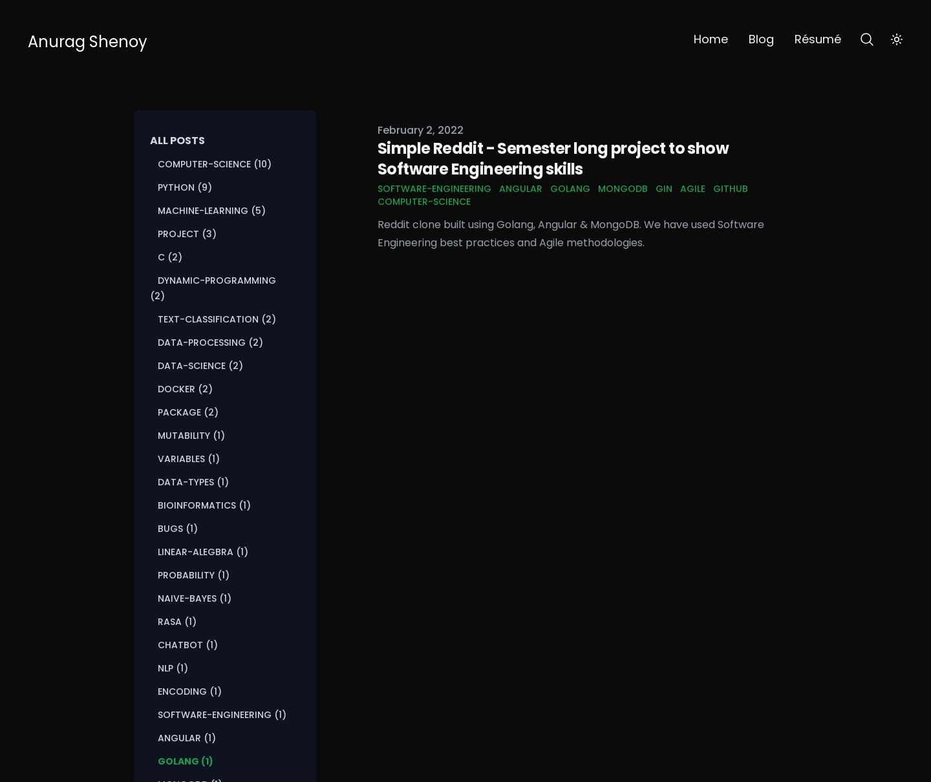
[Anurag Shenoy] (87, 39)
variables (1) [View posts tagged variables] (189, 458)
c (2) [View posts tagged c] (170, 257)
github (730, 188)
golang (570, 188)
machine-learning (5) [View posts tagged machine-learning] (212, 210)
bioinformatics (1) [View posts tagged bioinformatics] (204, 505)
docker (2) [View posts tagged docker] (185, 389)
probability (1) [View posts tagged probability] (194, 575)
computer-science (424, 201)
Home (711, 39)
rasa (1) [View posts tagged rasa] (177, 621)
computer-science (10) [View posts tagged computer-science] (215, 164)
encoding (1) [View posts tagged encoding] (190, 691)
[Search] (867, 39)
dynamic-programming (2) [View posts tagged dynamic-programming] (213, 288)
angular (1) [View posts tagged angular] (187, 738)
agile (692, 188)
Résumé (818, 39)
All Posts (177, 140)
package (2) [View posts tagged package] (188, 412)
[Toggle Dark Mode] (896, 39)
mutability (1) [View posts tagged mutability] (191, 435)
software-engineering (434, 188)
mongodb (623, 188)
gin (664, 188)
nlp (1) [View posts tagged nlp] (173, 668)
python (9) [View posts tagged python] (185, 187)
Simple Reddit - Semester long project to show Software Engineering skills (553, 159)
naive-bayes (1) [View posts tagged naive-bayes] (194, 598)
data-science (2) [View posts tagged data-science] (200, 365)
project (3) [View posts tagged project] (187, 233)
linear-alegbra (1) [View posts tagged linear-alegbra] (203, 551)
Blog (761, 39)
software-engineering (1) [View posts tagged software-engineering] (222, 714)
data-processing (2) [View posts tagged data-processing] (210, 342)
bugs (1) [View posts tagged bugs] (178, 528)
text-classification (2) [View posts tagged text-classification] (217, 319)
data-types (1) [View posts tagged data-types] (193, 482)
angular (520, 188)
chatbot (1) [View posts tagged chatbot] (188, 645)
